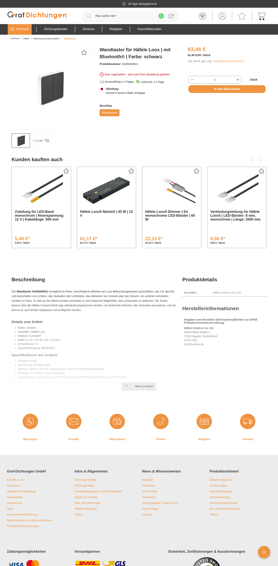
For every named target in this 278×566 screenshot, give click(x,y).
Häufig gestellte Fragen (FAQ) (160, 503)
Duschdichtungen (220, 497)
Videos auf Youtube (86, 497)
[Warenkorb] (261, 16)
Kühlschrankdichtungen (224, 503)
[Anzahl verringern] (192, 79)
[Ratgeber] (204, 421)
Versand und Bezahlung (21, 491)
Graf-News (148, 485)
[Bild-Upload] (117, 421)
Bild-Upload (117, 439)
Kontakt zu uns (16, 479)
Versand (247, 439)
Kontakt (74, 439)
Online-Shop (149, 491)
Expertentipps (150, 508)
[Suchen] (89, 16)
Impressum (13, 485)
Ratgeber (204, 439)
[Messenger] (30, 421)
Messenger (30, 439)
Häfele (213, 514)
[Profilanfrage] (171, 16)
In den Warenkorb (227, 89)
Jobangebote (15, 497)
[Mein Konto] (222, 16)
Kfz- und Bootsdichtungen (225, 508)
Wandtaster (109, 112)
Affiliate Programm (86, 508)
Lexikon (146, 514)
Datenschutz (14, 503)
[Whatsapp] (161, 16)
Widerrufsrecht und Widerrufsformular (29, 520)
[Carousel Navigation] (256, 160)
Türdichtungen (218, 485)
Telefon (160, 439)
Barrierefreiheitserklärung (22, 514)
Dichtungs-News (84, 485)
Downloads (148, 497)
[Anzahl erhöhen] (238, 79)
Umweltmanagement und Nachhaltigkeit (98, 491)
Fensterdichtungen (221, 491)
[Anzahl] (215, 79)
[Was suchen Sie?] (125, 16)
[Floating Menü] (264, 552)
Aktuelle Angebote (220, 479)
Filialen (79, 514)
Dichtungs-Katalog (86, 479)
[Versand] (247, 421)
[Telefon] (161, 421)
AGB (10, 508)
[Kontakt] (73, 421)
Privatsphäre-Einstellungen (23, 526)
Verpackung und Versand (228, 61)
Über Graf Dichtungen (88, 503)
